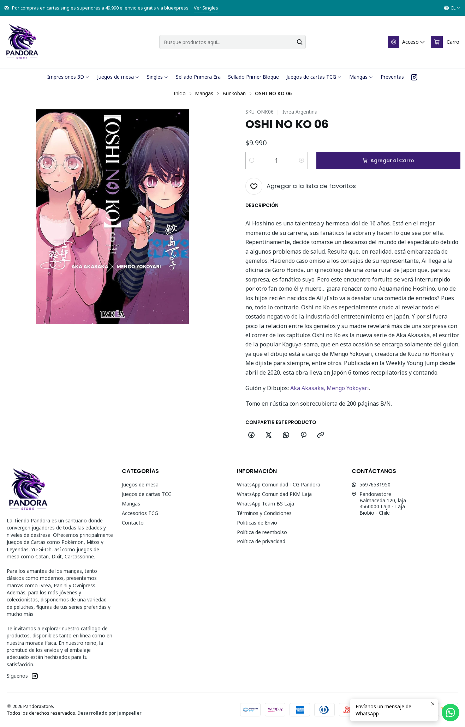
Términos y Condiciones (264, 513)
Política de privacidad (261, 541)
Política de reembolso (262, 532)
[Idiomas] (452, 8)
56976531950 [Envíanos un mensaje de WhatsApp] (371, 484)
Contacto (133, 522)
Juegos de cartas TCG (147, 494)
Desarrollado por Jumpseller (109, 713)
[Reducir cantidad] (252, 160)
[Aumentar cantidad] (302, 160)
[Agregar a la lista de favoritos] (300, 186)
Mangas (204, 93)
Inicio (180, 93)
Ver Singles (206, 8)
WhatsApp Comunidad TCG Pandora (278, 484)
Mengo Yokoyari (348, 388)
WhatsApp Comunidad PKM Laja (274, 494)
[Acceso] (406, 42)
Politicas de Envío (257, 522)
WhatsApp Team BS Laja (265, 503)
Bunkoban (234, 93)
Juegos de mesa (140, 484)
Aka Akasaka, (308, 388)
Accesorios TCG (140, 513)
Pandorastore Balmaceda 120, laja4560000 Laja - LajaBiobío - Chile (379, 503)
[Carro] (445, 42)
